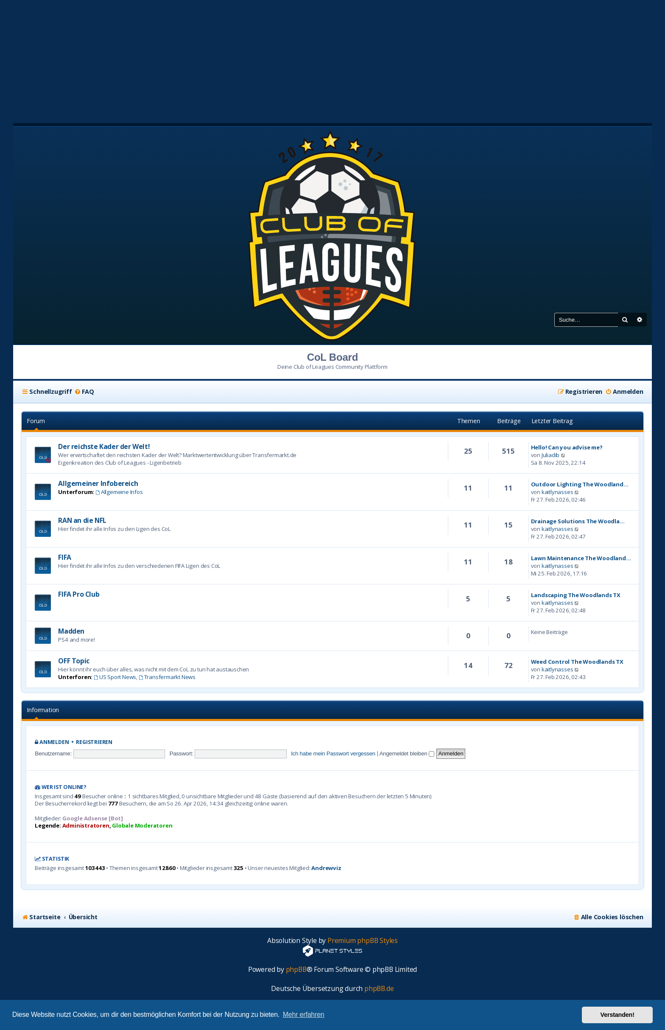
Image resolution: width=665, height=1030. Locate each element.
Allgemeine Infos (119, 492)
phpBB (296, 969)
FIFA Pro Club (78, 594)
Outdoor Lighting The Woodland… (580, 484)
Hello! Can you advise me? (567, 447)
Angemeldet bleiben (406, 753)
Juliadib (550, 455)
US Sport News (115, 677)
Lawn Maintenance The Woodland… (581, 558)
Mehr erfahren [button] (303, 1014)
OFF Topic (73, 660)
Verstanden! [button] (617, 1014)
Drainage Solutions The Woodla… (578, 521)
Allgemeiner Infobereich (98, 483)
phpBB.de (379, 988)
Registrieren (94, 742)
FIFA (64, 557)
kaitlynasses (557, 492)
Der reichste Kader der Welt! (104, 446)
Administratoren (85, 825)
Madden (71, 631)
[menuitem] (84, 392)
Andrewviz (326, 868)
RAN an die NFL (82, 520)
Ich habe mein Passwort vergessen (333, 753)
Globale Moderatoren (142, 825)
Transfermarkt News (167, 677)
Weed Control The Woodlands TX (577, 661)
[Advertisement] (332, 59)
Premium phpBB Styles (362, 940)
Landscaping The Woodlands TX (575, 595)
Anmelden (54, 742)
